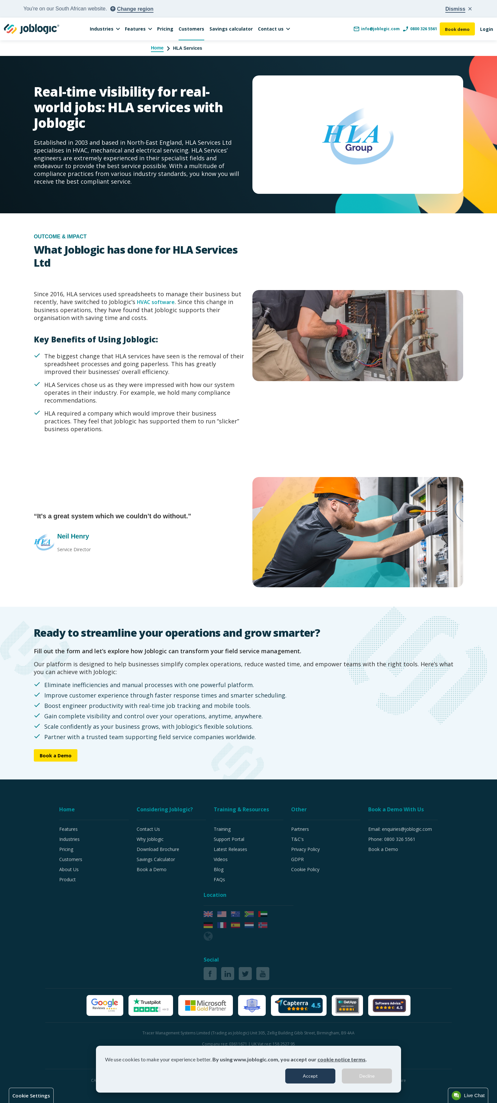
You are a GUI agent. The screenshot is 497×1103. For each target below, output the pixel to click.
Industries (102, 29)
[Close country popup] (458, 9)
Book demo (456, 29)
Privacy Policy (305, 849)
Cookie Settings (31, 1095)
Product (67, 879)
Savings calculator (231, 29)
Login (486, 29)
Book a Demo (58, 755)
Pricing (165, 29)
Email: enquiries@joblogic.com (400, 829)
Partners (300, 829)
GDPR (297, 859)
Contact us (271, 29)
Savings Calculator (156, 859)
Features (135, 29)
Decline (367, 1076)
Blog (218, 869)
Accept (310, 1076)
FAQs (219, 879)
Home (157, 47)
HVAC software (159, 302)
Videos (221, 859)
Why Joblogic (150, 839)
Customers (191, 29)
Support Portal (229, 839)
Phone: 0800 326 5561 (391, 839)
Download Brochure (158, 849)
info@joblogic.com (375, 29)
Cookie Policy (305, 869)
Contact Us (148, 829)
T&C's (297, 839)
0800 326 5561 (418, 29)
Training (222, 829)
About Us (69, 869)
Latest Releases (230, 849)
